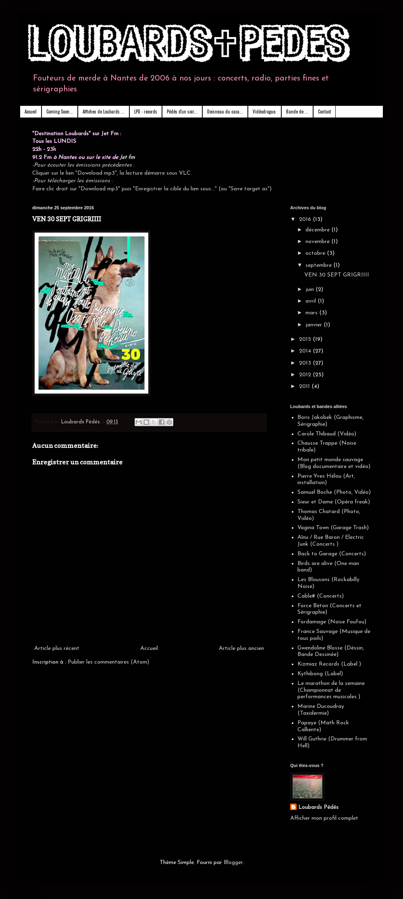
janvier (314, 325)
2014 (306, 351)
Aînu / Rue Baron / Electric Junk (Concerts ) (330, 540)
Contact (324, 111)
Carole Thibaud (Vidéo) (326, 434)
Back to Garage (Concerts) (331, 554)
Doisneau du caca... (225, 111)
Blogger (233, 863)
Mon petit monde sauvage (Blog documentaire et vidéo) (333, 463)
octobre (316, 253)
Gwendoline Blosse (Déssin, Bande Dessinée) (330, 651)
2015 (306, 339)
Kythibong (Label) (320, 674)
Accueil (31, 111)
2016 (306, 220)
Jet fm (127, 158)
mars (312, 313)
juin (310, 290)
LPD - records (145, 111)
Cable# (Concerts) (320, 596)
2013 (306, 363)
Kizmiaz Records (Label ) (329, 664)
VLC (185, 173)
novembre (318, 242)
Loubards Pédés (318, 807)
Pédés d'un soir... (182, 111)
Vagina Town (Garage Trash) (333, 528)
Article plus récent (56, 648)
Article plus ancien (241, 648)
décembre (318, 230)
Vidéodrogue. (264, 111)
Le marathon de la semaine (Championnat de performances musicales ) (331, 690)
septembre (319, 265)
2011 (305, 387)
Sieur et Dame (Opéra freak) (333, 502)
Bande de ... (297, 111)
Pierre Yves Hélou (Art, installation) (326, 479)
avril (311, 301)
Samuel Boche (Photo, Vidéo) (334, 492)
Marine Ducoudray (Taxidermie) (320, 709)
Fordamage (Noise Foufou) (331, 622)
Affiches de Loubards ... (104, 111)
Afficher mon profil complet (324, 818)
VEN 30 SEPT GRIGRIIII (336, 275)
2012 (306, 375)
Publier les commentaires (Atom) (108, 662)
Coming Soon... (59, 111)
